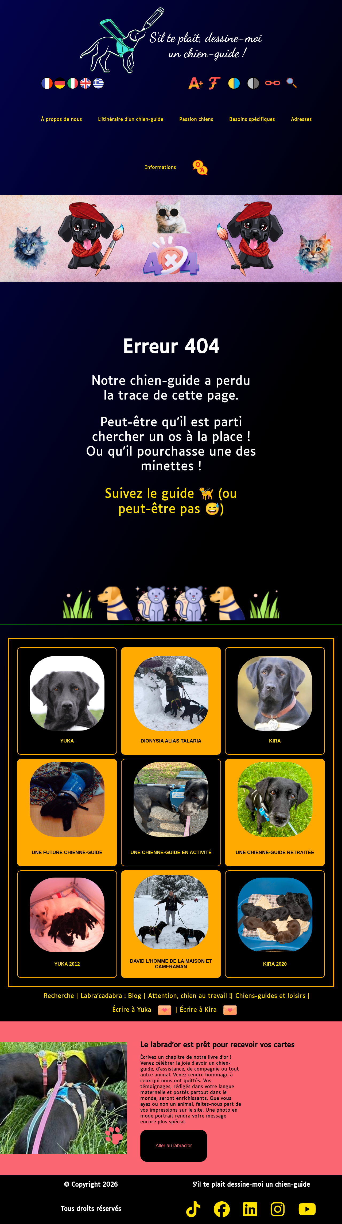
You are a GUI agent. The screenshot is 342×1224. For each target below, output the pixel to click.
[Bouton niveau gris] (253, 83)
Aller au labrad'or (174, 1145)
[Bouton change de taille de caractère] (195, 83)
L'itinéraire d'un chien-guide (130, 119)
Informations (160, 167)
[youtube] (307, 1211)
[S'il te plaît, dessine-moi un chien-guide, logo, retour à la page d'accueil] (171, 41)
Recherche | (61, 996)
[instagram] (278, 1211)
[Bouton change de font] (214, 83)
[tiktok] (193, 1211)
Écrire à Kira (208, 1010)
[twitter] (250, 1211)
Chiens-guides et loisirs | (272, 996)
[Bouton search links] (291, 83)
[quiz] (200, 168)
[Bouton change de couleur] (234, 83)
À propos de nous (61, 119)
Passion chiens (196, 119)
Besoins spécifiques (252, 119)
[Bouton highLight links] (272, 83)
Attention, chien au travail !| (190, 996)
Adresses (301, 119)
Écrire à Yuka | (144, 1010)
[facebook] (221, 1211)
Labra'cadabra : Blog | (113, 996)
